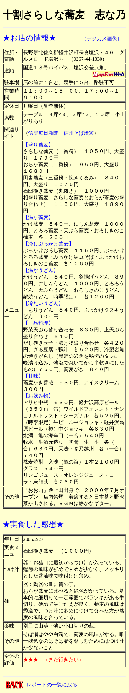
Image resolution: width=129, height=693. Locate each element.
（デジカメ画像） (102, 38)
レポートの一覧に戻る (52, 684)
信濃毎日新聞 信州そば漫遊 (61, 133)
